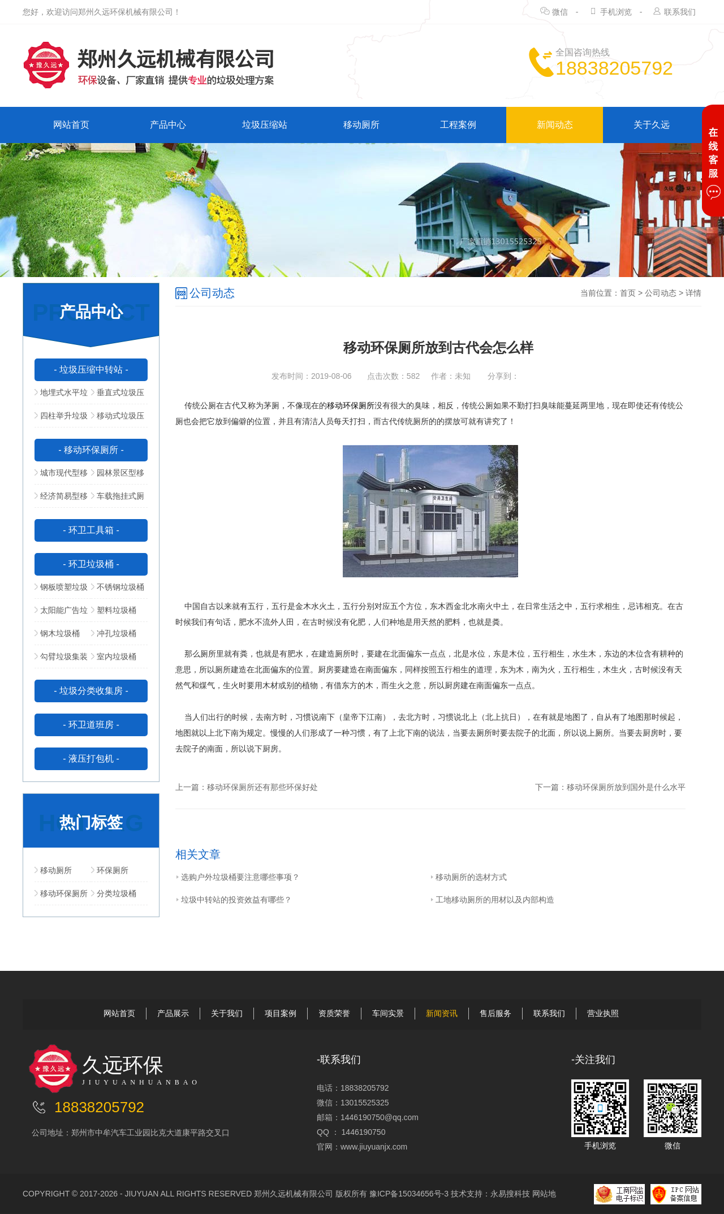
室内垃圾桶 (113, 656)
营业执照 (603, 1013)
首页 (628, 292)
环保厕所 (109, 870)
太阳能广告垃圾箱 (61, 613)
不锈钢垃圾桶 (117, 586)
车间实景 (388, 1013)
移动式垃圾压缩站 (117, 419)
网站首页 (71, 124)
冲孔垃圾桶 (113, 633)
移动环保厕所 (61, 893)
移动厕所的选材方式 (468, 877)
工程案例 (458, 124)
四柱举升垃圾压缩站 (61, 419)
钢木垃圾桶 (57, 633)
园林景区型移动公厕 (117, 476)
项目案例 (280, 1013)
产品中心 (168, 124)
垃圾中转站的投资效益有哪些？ (233, 899)
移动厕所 (361, 124)
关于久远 (652, 124)
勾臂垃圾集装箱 (61, 660)
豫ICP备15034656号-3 (409, 1193)
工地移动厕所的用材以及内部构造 (492, 899)
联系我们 (680, 11)
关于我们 (227, 1013)
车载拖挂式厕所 (117, 499)
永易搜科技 (510, 1193)
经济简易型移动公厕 (61, 499)
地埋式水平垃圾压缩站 (61, 396)
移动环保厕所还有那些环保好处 (262, 787)
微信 (560, 11)
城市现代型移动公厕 (61, 476)
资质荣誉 (334, 1013)
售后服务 (495, 1013)
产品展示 (173, 1013)
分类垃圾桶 (113, 893)
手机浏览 (616, 11)
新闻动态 (555, 124)
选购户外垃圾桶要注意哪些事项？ (237, 877)
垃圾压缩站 (264, 124)
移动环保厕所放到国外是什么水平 (626, 787)
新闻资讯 (442, 1013)
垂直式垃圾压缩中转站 (117, 396)
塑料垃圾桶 (113, 610)
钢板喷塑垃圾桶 (61, 590)
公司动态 (660, 292)
